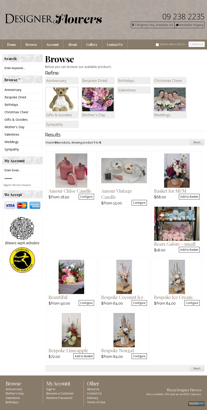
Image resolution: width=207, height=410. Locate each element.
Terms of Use (96, 402)
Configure (86, 197)
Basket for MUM (170, 191)
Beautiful (58, 297)
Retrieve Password (21, 185)
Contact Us (115, 44)
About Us (93, 389)
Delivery (92, 398)
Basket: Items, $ (172, 44)
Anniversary (12, 90)
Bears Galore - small (175, 244)
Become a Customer (60, 393)
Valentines (11, 134)
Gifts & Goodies (16, 119)
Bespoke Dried (15, 97)
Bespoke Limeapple (68, 350)
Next (197, 142)
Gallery (91, 44)
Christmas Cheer (16, 112)
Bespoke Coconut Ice (122, 297)
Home (11, 44)
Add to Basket (189, 197)
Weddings (11, 142)
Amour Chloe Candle (70, 191)
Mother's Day (14, 127)
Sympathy (11, 149)
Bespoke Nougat (117, 350)
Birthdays (11, 104)
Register (8, 185)
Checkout (196, 44)
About (72, 44)
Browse (31, 44)
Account (52, 44)
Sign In (50, 389)
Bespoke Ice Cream (173, 297)
